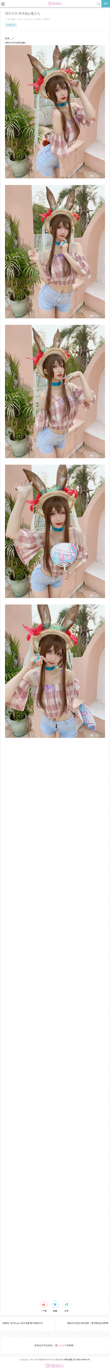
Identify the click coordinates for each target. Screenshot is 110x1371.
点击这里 (61, 1345)
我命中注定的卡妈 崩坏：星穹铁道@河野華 (87, 1323)
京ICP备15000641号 (81, 1360)
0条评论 (46, 19)
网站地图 (68, 1360)
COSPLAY (10, 25)
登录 (106, 3)
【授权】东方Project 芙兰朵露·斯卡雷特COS (22, 1323)
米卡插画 (11, 19)
